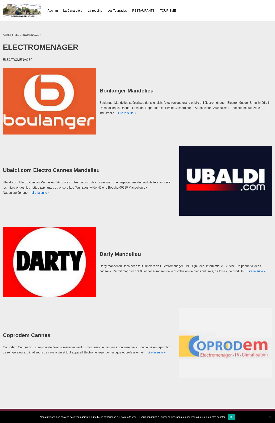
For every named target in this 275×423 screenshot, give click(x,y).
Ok (231, 417)
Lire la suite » (127, 113)
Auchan (53, 10)
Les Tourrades (117, 10)
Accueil (7, 34)
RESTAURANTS (143, 10)
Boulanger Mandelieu (127, 91)
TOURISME (168, 10)
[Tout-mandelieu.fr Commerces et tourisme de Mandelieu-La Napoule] (22, 10)
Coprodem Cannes (26, 335)
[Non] (270, 417)
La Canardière (72, 10)
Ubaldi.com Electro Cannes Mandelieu (51, 170)
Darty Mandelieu (120, 254)
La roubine (95, 10)
